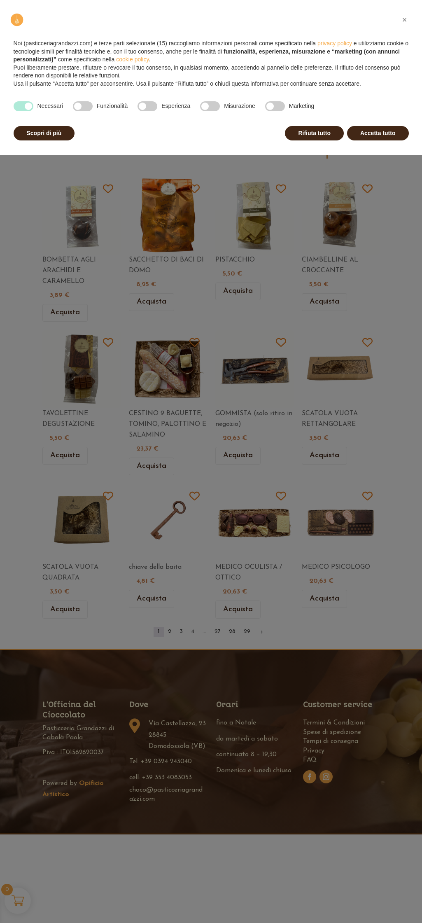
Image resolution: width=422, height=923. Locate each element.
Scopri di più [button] (44, 133)
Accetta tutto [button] (378, 133)
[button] (404, 19)
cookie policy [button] (132, 59)
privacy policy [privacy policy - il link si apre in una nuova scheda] (334, 43)
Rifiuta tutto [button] (314, 133)
